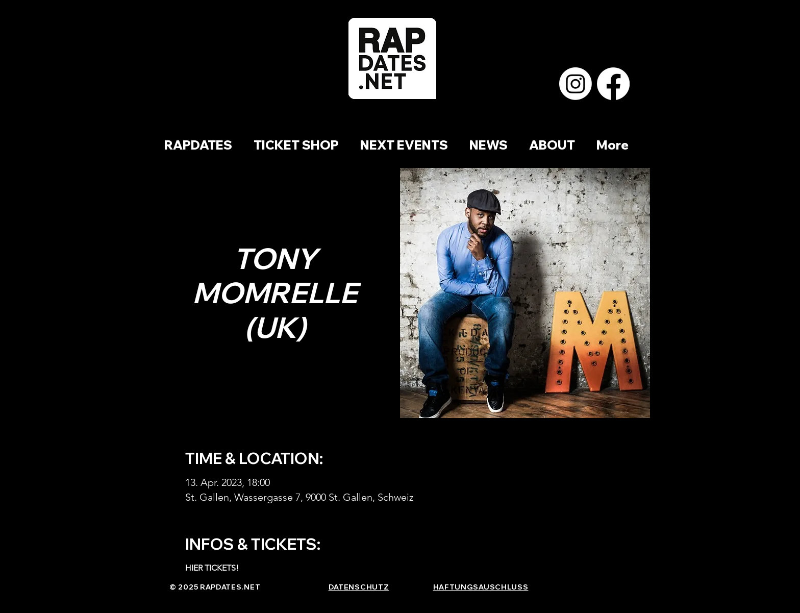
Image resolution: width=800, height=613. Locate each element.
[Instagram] (575, 83)
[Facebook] (613, 83)
